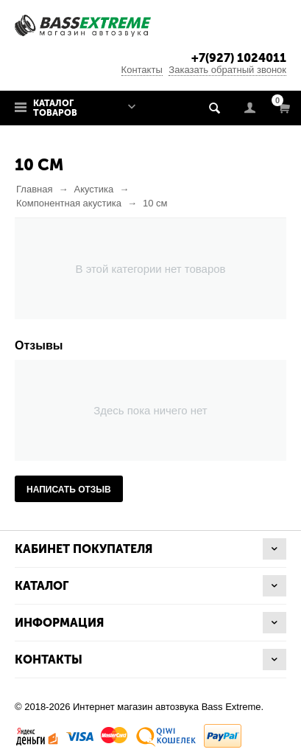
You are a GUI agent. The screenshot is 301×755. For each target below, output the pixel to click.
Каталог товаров (55, 108)
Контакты (142, 69)
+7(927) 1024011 (238, 58)
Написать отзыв (68, 489)
